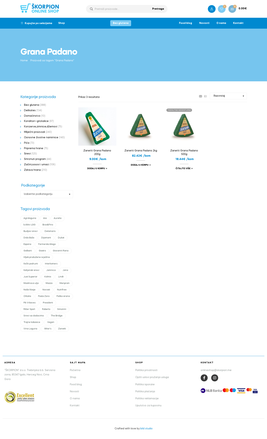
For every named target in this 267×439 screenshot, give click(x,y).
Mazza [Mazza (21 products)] (49, 283)
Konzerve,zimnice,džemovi (40, 126)
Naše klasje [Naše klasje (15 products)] (29, 290)
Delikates (30, 110)
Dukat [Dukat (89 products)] (61, 238)
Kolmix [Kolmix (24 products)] (47, 277)
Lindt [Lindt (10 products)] (61, 277)
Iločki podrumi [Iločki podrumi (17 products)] (31, 264)
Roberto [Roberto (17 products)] (46, 309)
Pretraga (158, 9)
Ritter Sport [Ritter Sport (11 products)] (29, 309)
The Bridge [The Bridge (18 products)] (56, 316)
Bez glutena (120, 23)
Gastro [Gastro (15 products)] (42, 251)
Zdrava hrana (32, 170)
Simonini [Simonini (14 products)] (61, 309)
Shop (61, 23)
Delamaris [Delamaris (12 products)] (50, 231)
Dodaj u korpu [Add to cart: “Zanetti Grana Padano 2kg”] (140, 165)
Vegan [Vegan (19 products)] (50, 322)
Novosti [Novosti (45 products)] (46, 290)
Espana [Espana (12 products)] (27, 244)
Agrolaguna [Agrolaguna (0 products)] (30, 218)
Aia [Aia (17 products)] (45, 218)
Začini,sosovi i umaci (36, 164)
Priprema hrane (33, 148)
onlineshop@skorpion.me (216, 370)
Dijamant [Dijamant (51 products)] (46, 238)
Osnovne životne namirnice (41, 137)
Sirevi (27, 153)
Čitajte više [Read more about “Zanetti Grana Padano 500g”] (183, 169)
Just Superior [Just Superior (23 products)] (30, 277)
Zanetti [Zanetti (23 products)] (62, 329)
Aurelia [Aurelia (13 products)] (57, 218)
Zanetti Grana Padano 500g (184, 152)
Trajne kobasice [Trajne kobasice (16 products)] (32, 322)
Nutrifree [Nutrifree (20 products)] (62, 290)
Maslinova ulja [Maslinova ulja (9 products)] (31, 283)
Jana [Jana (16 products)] (65, 270)
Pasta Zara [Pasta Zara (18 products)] (44, 296)
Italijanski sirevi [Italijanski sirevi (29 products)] (31, 270)
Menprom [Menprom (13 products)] (65, 283)
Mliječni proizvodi (34, 132)
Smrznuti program (35, 159)
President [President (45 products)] (48, 303)
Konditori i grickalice (36, 121)
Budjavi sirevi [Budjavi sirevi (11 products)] (31, 231)
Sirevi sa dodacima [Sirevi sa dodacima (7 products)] (34, 316)
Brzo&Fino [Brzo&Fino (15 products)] (47, 225)
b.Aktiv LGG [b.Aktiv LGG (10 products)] (29, 225)
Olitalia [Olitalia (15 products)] (27, 296)
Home (24, 60)
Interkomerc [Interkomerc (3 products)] (51, 264)
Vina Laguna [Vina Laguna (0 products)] (30, 329)
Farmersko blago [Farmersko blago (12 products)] (47, 244)
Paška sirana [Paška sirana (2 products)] (63, 296)
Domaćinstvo (32, 116)
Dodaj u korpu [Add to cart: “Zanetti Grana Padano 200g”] (96, 169)
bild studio (146, 428)
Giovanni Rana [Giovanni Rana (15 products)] (60, 251)
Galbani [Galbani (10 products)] (28, 251)
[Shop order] (228, 96)
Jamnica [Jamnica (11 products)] (51, 270)
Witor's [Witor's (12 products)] (47, 329)
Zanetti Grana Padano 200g (97, 152)
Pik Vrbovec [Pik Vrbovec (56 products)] (30, 303)
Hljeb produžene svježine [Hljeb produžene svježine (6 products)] (37, 257)
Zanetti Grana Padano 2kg (140, 150)
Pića (26, 143)
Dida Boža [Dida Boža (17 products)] (29, 238)
